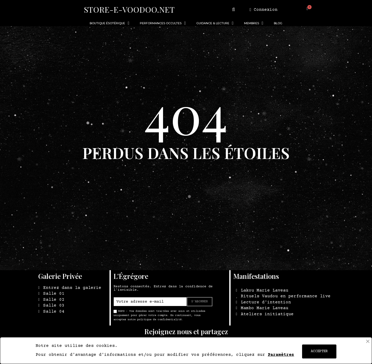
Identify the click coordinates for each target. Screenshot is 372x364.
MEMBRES (253, 23)
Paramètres (281, 354)
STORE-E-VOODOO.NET (129, 9)
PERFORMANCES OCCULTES (163, 23)
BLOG (278, 23)
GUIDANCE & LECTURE (214, 23)
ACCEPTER (319, 351)
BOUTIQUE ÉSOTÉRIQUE (109, 23)
